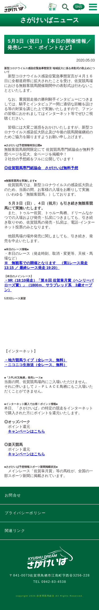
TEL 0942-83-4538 (49, 582)
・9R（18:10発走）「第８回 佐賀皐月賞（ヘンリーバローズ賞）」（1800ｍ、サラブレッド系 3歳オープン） (48, 285)
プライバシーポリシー (25, 513)
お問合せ (13, 495)
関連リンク (15, 530)
